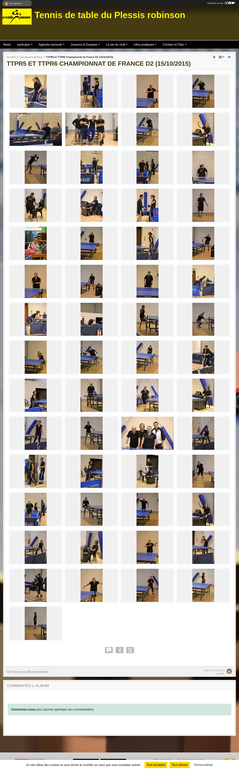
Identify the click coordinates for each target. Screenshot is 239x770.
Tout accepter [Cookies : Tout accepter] (156, 764)
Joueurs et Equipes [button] (84, 44)
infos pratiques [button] (144, 44)
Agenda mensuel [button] (50, 44)
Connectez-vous (23, 709)
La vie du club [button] (115, 44)
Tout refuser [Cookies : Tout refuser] (179, 764)
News (7, 44)
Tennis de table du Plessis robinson (110, 15)
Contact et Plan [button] (173, 44)
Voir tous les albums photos (27, 671)
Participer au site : (221, 3)
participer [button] (23, 44)
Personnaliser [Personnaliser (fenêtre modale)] (203, 764)
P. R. (222, 674)
